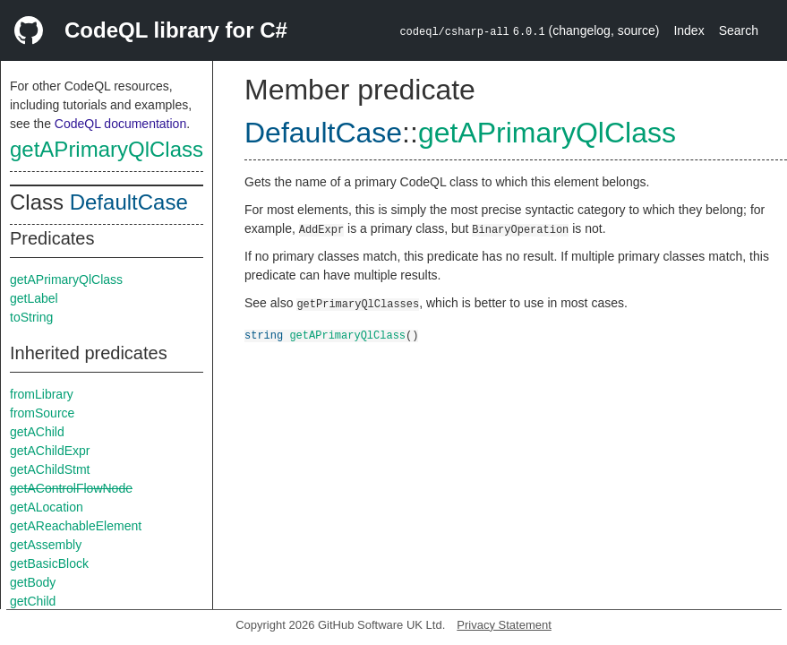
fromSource (42, 413)
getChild (33, 601)
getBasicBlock (49, 563)
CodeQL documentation (120, 123)
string (263, 334)
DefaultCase (129, 202)
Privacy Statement (504, 625)
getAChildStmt (50, 469)
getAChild (37, 432)
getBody (33, 582)
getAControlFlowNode (71, 488)
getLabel (34, 298)
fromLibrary (41, 394)
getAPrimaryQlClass (106, 149)
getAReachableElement (75, 526)
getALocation (46, 507)
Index (688, 30)
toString (31, 317)
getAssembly (45, 545)
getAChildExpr (50, 450)
